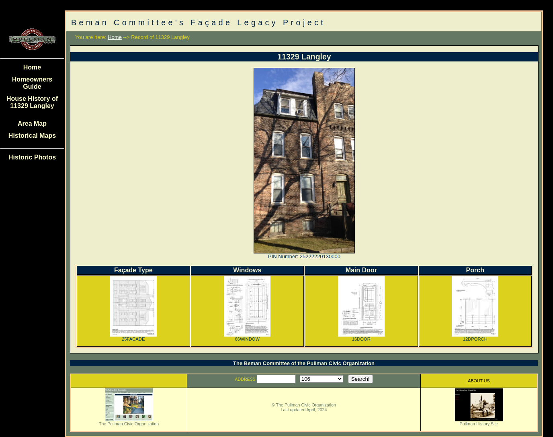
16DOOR (361, 337)
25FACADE (133, 337)
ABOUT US (479, 380)
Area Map (32, 123)
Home (32, 67)
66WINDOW (247, 337)
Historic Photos (32, 157)
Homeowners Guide (32, 83)
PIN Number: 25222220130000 (304, 256)
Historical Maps (32, 135)
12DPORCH (475, 337)
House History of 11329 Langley (32, 102)
